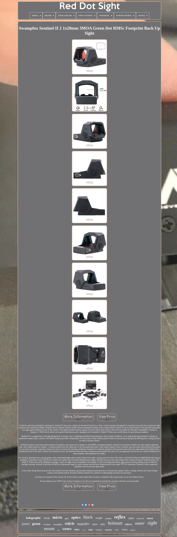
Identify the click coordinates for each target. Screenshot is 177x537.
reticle (69, 523)
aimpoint (108, 530)
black (88, 517)
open (94, 524)
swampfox (57, 524)
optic (102, 524)
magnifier (83, 524)
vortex (66, 529)
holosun (115, 523)
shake (90, 530)
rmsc (77, 529)
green (36, 524)
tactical (132, 530)
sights (131, 518)
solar (84, 530)
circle (47, 518)
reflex (119, 517)
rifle (58, 530)
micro (57, 517)
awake (117, 530)
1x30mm (46, 524)
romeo (125, 529)
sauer (140, 523)
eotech (150, 518)
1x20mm (108, 518)
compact (99, 530)
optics (76, 517)
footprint (140, 518)
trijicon (128, 524)
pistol (25, 524)
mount (49, 528)
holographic (33, 518)
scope (98, 518)
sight (152, 523)
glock (67, 519)
